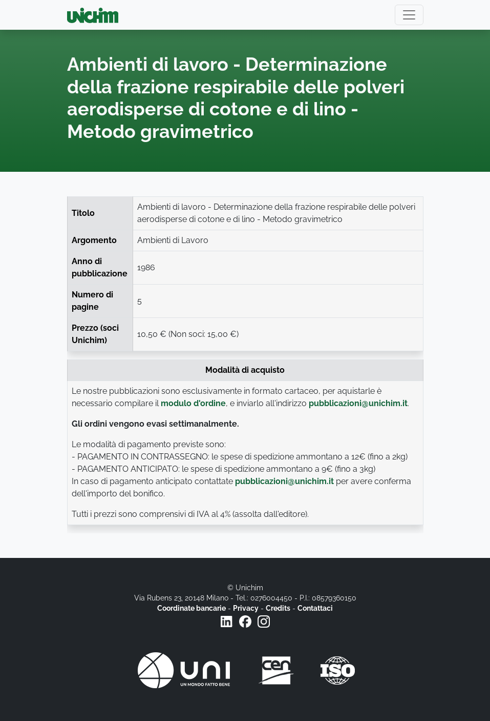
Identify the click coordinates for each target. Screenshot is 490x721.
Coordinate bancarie (191, 608)
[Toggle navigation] (409, 15)
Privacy (246, 608)
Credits (278, 608)
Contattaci (315, 608)
